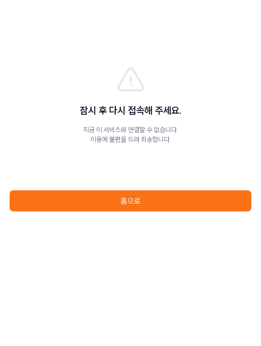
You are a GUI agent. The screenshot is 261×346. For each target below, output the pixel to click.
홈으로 (131, 201)
